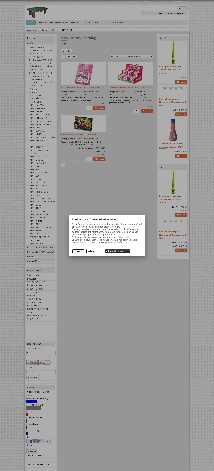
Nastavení (78, 251)
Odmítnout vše (94, 251)
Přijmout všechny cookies (117, 251)
